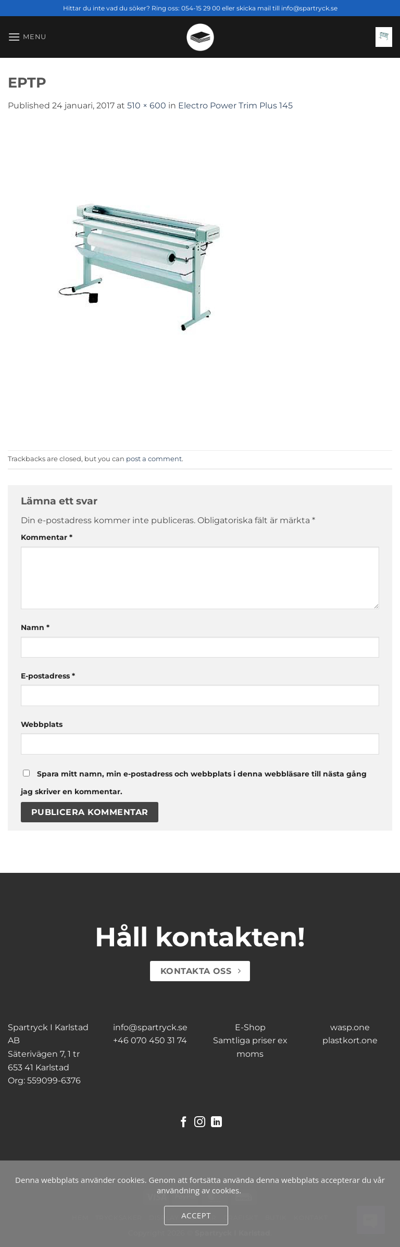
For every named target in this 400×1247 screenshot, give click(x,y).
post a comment (154, 459)
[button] (27, 37)
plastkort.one (350, 1040)
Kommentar (46, 537)
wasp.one (350, 1027)
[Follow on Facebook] (183, 1123)
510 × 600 (146, 105)
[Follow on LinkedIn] (216, 1123)
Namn (35, 627)
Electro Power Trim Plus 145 (235, 105)
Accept (196, 1215)
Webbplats (42, 724)
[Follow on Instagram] (199, 1123)
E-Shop (250, 1027)
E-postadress (48, 676)
